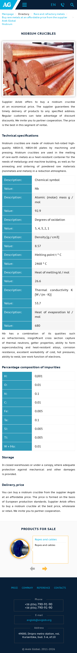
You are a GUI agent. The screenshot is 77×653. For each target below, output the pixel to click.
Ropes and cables (46, 539)
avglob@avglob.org (39, 620)
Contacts (60, 587)
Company (27, 587)
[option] (38, 550)
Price (14, 587)
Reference (43, 587)
